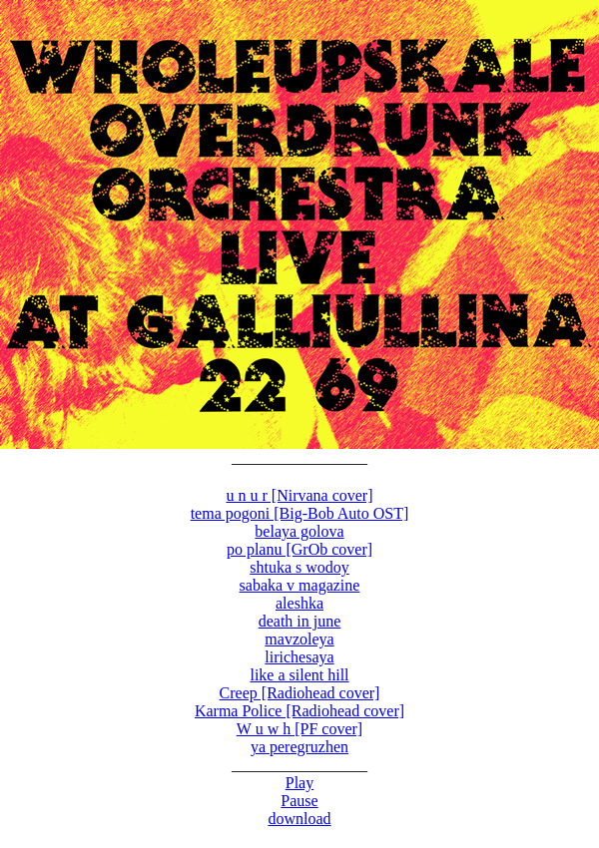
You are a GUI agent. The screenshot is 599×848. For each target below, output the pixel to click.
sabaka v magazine (300, 585)
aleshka (299, 603)
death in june (300, 621)
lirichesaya (299, 656)
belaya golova (299, 531)
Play (299, 782)
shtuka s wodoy (299, 567)
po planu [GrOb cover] (299, 549)
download (299, 818)
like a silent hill (299, 674)
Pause (299, 800)
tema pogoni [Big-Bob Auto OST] (300, 513)
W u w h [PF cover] (299, 728)
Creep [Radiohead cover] (300, 692)
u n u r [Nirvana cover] (299, 495)
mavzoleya (299, 639)
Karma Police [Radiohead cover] (299, 710)
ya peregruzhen (299, 746)
